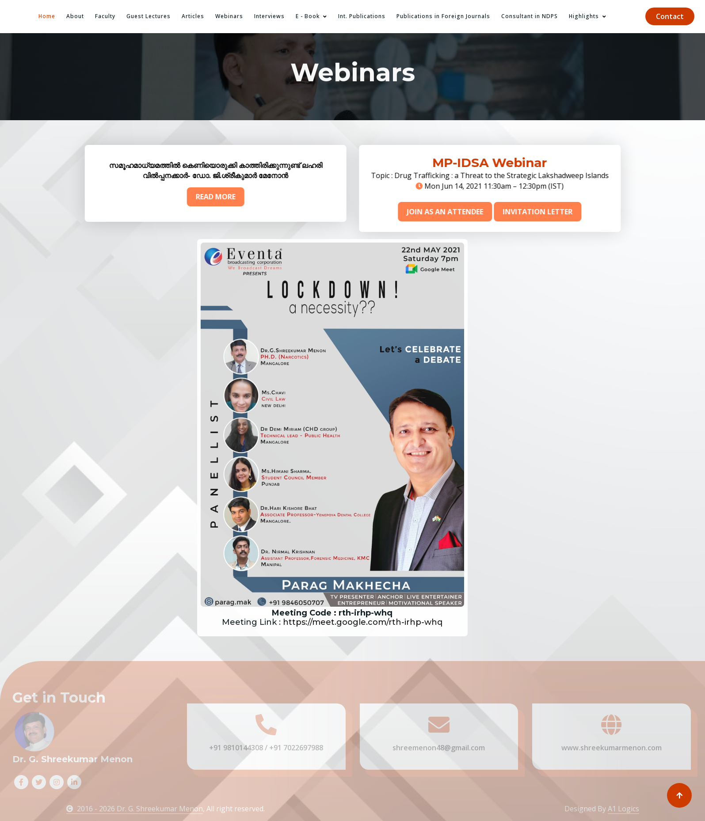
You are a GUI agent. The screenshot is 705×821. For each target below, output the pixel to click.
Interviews (269, 16)
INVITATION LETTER (551, 212)
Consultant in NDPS (529, 16)
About (75, 16)
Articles (193, 16)
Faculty (105, 16)
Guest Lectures (148, 16)
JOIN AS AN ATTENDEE (458, 212)
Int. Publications (361, 16)
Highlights (584, 16)
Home (46, 16)
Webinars (229, 16)
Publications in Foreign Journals (443, 16)
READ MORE (202, 196)
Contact (670, 16)
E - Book (308, 16)
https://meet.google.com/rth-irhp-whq (329, 622)
